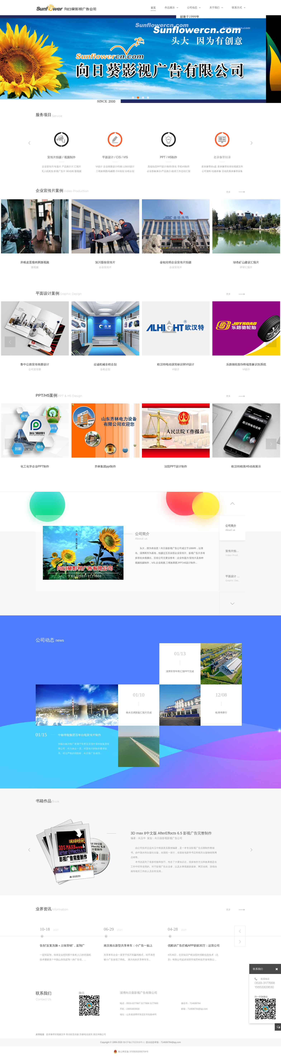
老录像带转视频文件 (55, 1034)
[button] (133, 97)
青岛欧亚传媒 (72, 1034)
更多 (241, 191)
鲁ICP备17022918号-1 (134, 1042)
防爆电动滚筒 (86, 1034)
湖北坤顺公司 (99, 1034)
